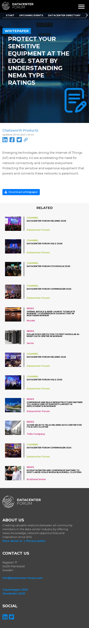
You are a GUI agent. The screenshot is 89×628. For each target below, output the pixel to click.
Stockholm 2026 (13, 593)
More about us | (13, 540)
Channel (33, 217)
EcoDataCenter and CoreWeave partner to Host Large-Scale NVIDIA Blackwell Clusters (54, 471)
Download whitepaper (21, 192)
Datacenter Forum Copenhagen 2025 (49, 289)
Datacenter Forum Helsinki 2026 (46, 221)
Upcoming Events (31, 15)
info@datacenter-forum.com (22, 578)
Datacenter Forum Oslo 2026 (44, 244)
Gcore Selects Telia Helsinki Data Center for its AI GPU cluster (54, 426)
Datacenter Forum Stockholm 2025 (48, 266)
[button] (87, 15)
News (30, 308)
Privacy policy (36, 540)
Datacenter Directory (64, 15)
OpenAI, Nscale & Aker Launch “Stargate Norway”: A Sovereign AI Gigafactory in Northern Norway (51, 313)
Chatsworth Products (20, 130)
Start (10, 15)
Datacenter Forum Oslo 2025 (44, 380)
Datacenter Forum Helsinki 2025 (46, 357)
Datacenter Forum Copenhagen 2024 (49, 448)
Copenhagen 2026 (15, 589)
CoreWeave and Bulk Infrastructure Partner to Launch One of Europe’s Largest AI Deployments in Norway (55, 404)
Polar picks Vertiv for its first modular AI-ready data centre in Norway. (53, 335)
